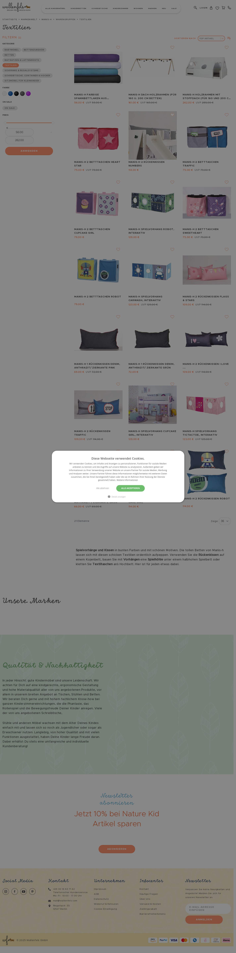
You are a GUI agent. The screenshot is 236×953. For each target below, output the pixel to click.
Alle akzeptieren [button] (131, 488)
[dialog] (118, 476)
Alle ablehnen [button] (102, 488)
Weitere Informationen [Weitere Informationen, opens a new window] (127, 480)
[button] (118, 496)
